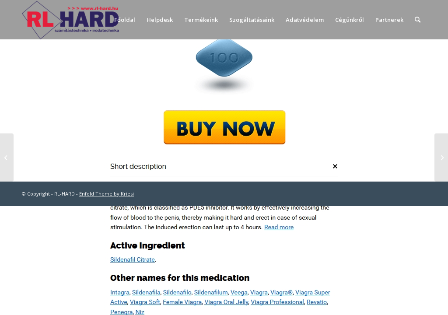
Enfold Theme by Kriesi (106, 193)
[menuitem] (124, 19)
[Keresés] (417, 19)
